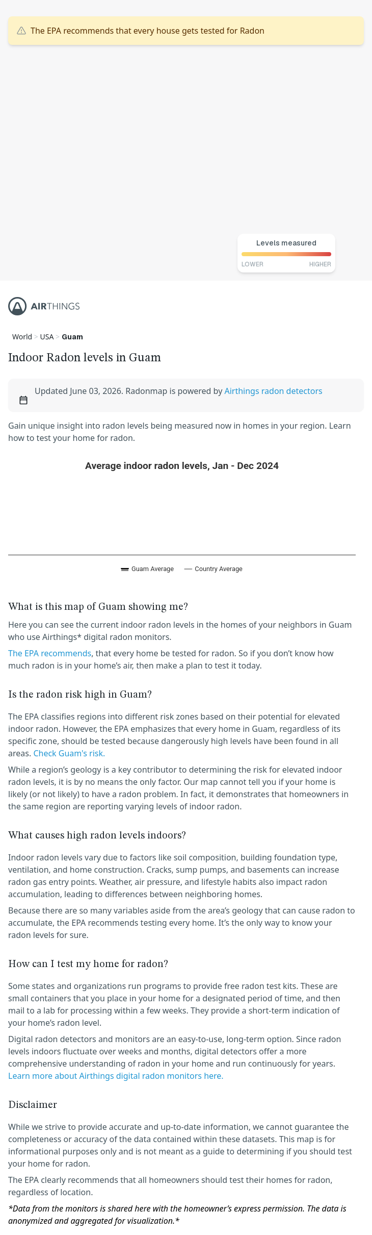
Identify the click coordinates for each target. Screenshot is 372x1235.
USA (47, 336)
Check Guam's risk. (69, 753)
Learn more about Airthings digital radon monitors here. (116, 1075)
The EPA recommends (49, 653)
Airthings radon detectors (273, 391)
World (22, 336)
